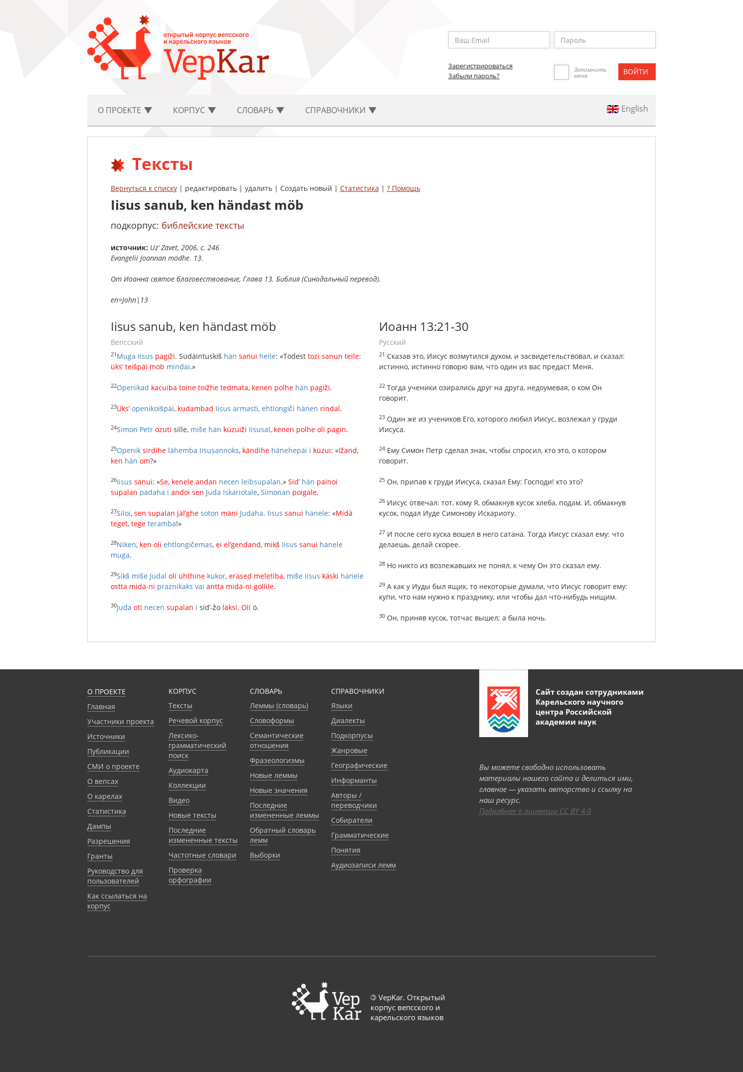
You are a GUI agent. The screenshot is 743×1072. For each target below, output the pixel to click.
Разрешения (108, 841)
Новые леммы (274, 775)
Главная (101, 706)
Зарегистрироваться (480, 65)
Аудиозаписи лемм (363, 865)
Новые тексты (192, 815)
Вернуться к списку (144, 188)
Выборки (265, 855)
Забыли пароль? (474, 75)
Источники (106, 736)
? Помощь (403, 188)
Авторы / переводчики (354, 800)
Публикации (108, 751)
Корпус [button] (194, 110)
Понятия (346, 850)
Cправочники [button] (340, 110)
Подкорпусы (352, 735)
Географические (359, 765)
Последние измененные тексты (203, 835)
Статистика (359, 188)
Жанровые (349, 750)
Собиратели (351, 820)
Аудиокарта (188, 770)
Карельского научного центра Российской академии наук (579, 712)
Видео (179, 800)
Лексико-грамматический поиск (197, 745)
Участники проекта (120, 721)
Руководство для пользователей (115, 876)
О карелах (104, 796)
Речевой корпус (196, 720)
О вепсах (102, 781)
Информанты (354, 780)
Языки (342, 705)
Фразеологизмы (277, 760)
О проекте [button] (125, 110)
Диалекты (348, 720)
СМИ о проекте (113, 766)
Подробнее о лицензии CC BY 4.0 (535, 811)
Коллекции (187, 785)
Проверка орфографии (190, 875)
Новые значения (279, 790)
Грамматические (360, 835)
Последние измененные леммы (284, 810)
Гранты (100, 856)
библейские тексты (203, 225)
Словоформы (272, 720)
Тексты (180, 705)
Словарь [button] (260, 110)
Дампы (99, 826)
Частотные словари (202, 855)
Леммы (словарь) (279, 705)
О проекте (106, 691)
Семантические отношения (277, 740)
